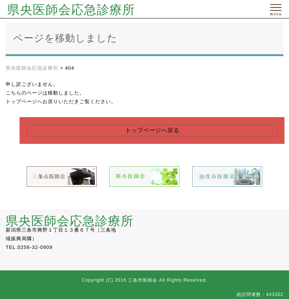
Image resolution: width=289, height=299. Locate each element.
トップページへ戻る (152, 130)
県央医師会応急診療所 (71, 10)
